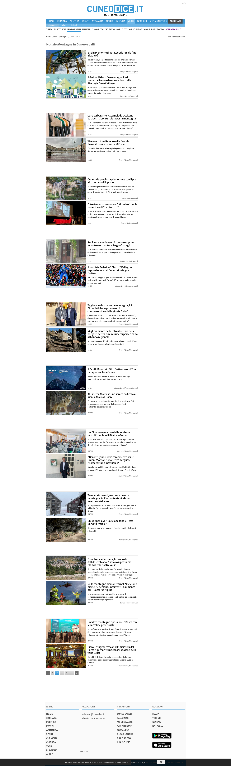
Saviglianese (116, 29)
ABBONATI (175, 21)
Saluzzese (87, 29)
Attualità (97, 21)
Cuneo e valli (74, 29)
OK (161, 762)
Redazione (88, 706)
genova (156, 722)
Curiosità (51, 738)
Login (184, 3)
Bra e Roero (157, 29)
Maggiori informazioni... (93, 718)
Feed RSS (84, 751)
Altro (49, 754)
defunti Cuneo (173, 29)
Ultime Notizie (158, 21)
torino (156, 718)
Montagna (63, 37)
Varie (131, 21)
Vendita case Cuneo (176, 37)
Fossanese (129, 29)
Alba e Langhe (143, 29)
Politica (74, 21)
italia (155, 714)
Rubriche (142, 21)
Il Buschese (123, 742)
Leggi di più (141, 762)
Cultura (120, 21)
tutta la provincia (56, 29)
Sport (109, 21)
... (72, 673)
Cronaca (62, 21)
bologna (157, 726)
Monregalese (101, 29)
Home (51, 21)
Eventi (85, 21)
